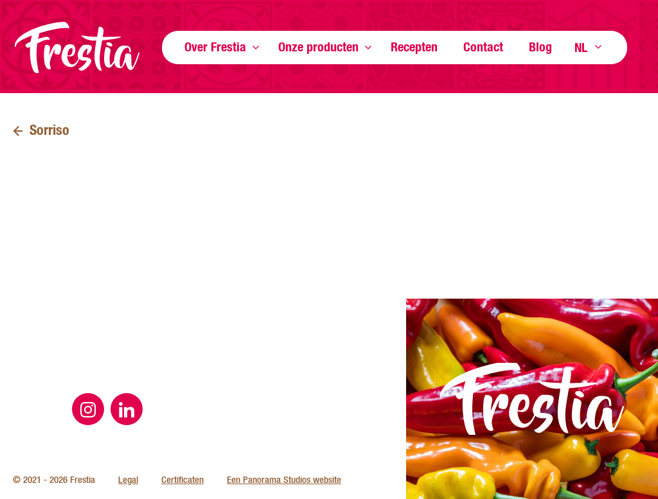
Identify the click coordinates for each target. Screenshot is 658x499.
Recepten (414, 46)
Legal (128, 479)
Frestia (77, 47)
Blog (540, 46)
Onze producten (318, 46)
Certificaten (182, 479)
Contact (483, 46)
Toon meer (255, 47)
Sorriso (49, 130)
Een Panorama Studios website (284, 479)
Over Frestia (215, 46)
